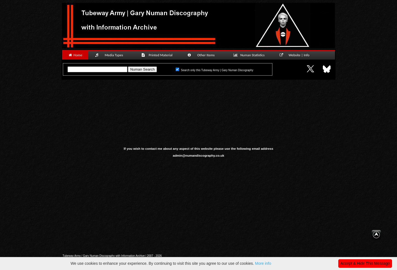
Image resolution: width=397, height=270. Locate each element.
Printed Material (158, 55)
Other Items (204, 55)
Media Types (111, 55)
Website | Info (296, 55)
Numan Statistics (250, 55)
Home (75, 55)
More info (263, 263)
